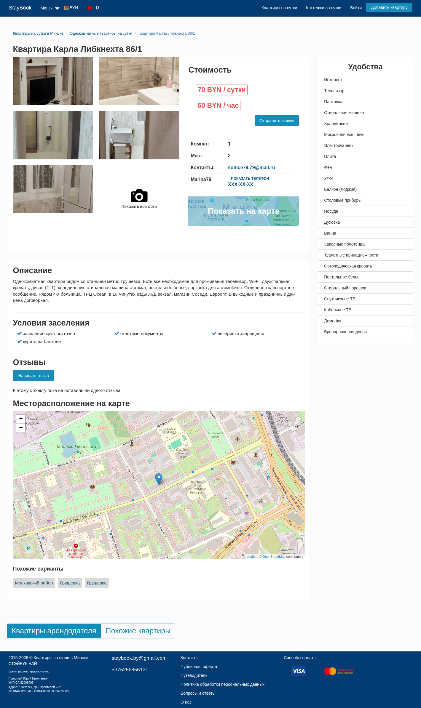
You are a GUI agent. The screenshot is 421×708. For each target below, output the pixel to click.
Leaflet (251, 556)
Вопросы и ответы (198, 693)
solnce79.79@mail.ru (251, 167)
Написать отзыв (33, 375)
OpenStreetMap (274, 556)
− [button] (21, 428)
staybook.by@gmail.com (139, 658)
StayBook (20, 8)
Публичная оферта (199, 666)
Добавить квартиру (389, 7)
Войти (356, 7)
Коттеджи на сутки (323, 7)
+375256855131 (130, 669)
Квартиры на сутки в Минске (61, 657)
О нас (186, 702)
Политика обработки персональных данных (222, 684)
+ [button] (21, 419)
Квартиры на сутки (279, 7)
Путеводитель (194, 675)
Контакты (189, 657)
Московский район (34, 582)
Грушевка (70, 582)
